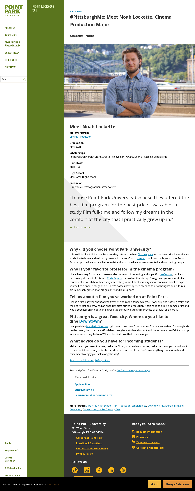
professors (166, 274)
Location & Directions (87, 443)
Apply (8, 443)
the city (141, 258)
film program (145, 254)
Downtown (89, 321)
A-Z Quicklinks (13, 468)
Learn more (53, 484)
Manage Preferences (177, 484)
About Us (10, 28)
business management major (133, 370)
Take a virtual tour (146, 442)
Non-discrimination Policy (90, 448)
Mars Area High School (98, 405)
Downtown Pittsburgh (160, 405)
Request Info (12, 450)
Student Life (12, 60)
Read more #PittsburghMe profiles (90, 360)
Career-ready (12, 53)
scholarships (139, 405)
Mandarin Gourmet (97, 326)
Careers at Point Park (87, 438)
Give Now (10, 67)
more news (76, 11)
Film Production (122, 405)
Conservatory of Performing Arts (101, 409)
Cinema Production (80, 136)
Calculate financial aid (148, 447)
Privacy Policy (82, 453)
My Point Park (12, 475)
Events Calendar (10, 459)
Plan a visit (141, 437)
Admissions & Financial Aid (12, 44)
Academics (11, 35)
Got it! (154, 484)
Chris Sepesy (114, 278)
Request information (147, 431)
